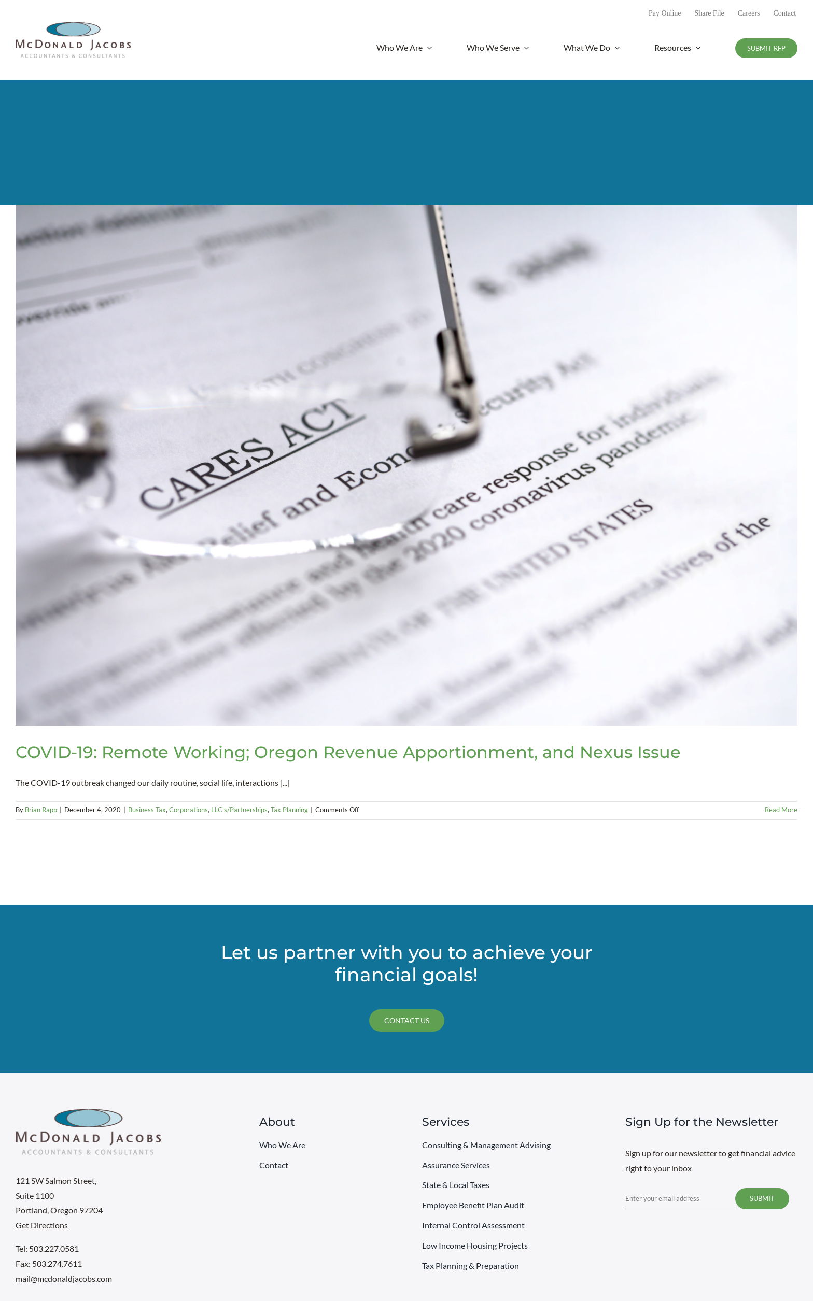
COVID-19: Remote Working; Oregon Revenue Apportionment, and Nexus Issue (348, 752)
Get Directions (42, 1225)
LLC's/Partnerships (239, 810)
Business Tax (147, 810)
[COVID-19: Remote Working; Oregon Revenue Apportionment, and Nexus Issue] (406, 465)
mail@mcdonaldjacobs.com (64, 1278)
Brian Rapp (41, 810)
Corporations (188, 810)
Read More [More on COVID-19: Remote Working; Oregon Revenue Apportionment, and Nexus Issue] (781, 810)
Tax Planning (289, 810)
